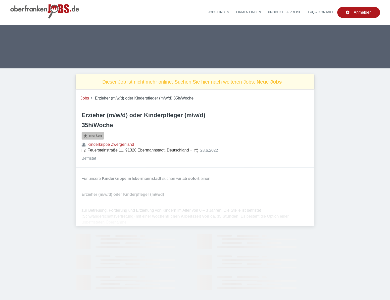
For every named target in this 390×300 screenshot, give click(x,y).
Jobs (85, 98)
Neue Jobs (269, 82)
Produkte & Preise (284, 12)
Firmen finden (248, 12)
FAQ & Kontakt (320, 12)
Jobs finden (218, 12)
